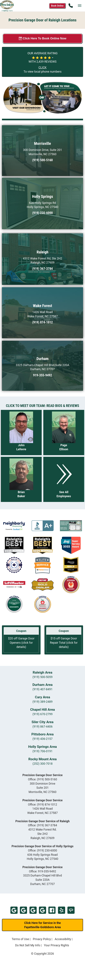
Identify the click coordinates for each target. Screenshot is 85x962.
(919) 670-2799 (42, 714)
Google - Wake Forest (23, 910)
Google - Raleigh (33, 910)
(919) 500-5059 (42, 677)
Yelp (61, 910)
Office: (42, 779)
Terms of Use (20, 939)
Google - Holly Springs (42, 910)
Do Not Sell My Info (27, 945)
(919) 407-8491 (42, 689)
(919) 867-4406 (42, 726)
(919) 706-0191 (42, 751)
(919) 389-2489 (42, 701)
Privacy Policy (42, 939)
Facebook (52, 910)
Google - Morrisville (14, 910)
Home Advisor (71, 910)
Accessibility (63, 939)
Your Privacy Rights (56, 945)
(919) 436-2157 (42, 738)
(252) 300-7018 (42, 763)
